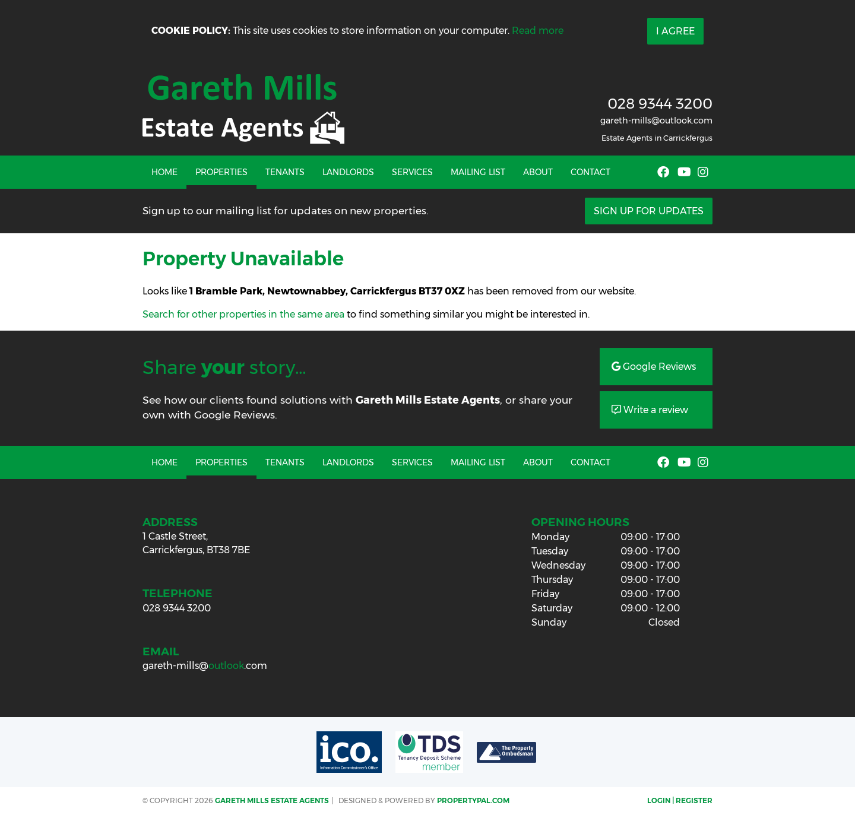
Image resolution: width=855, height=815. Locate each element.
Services (412, 172)
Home (164, 172)
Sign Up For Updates (649, 211)
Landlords (348, 172)
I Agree (675, 31)
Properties (221, 172)
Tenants (285, 172)
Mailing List (478, 172)
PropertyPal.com (473, 800)
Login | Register (679, 800)
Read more (537, 30)
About (538, 172)
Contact (590, 172)
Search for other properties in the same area (243, 314)
